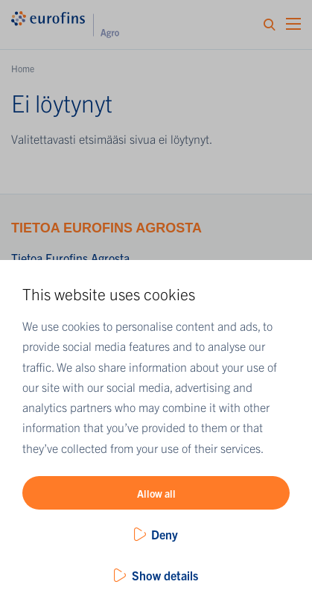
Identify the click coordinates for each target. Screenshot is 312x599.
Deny (164, 534)
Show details (165, 575)
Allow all (156, 493)
